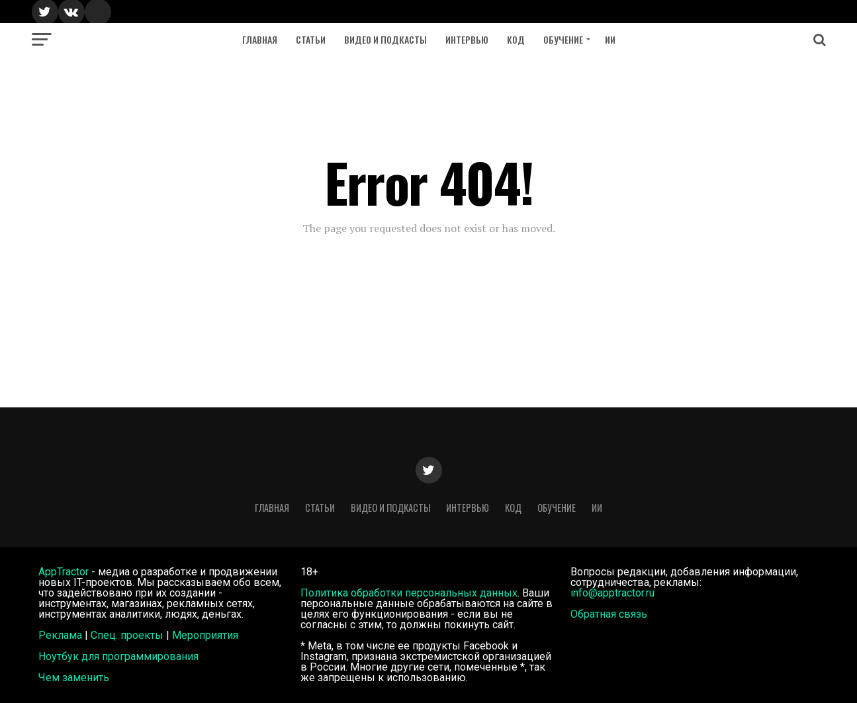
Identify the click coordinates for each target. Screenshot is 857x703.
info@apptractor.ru (612, 593)
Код (516, 39)
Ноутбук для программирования (118, 656)
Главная (259, 39)
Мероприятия (205, 635)
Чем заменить (73, 677)
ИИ (610, 39)
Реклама (60, 635)
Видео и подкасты (385, 39)
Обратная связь (608, 614)
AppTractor (63, 571)
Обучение (563, 39)
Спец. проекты (127, 635)
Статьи (311, 39)
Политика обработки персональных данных (409, 593)
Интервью (466, 39)
